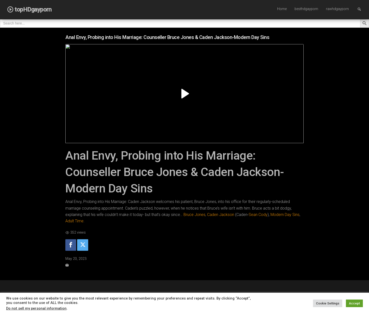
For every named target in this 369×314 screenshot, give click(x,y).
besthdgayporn (306, 9)
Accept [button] (354, 303)
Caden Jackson (220, 214)
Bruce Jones (194, 214)
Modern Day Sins (284, 214)
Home (282, 9)
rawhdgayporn (337, 9)
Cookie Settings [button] (327, 303)
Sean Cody (258, 214)
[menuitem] (282, 9)
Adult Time (74, 221)
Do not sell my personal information (36, 308)
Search (362, 9)
